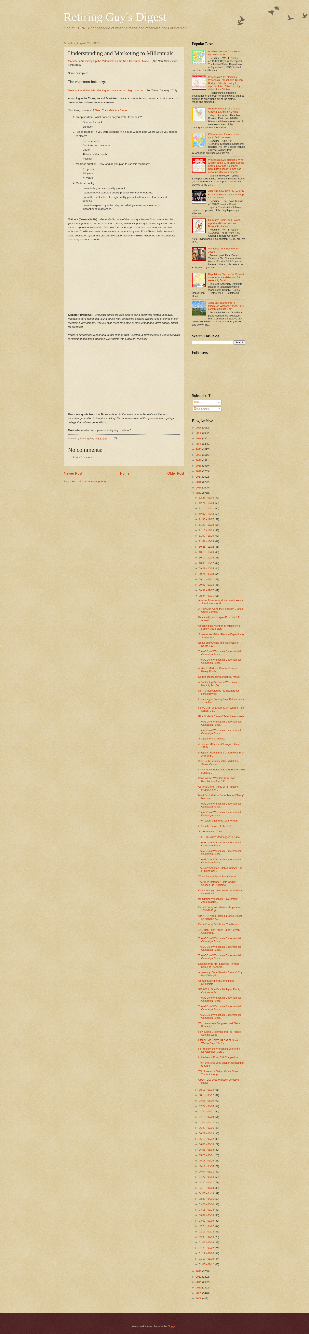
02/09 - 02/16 (206, 1237)
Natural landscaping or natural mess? (219, 676)
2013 (199, 1271)
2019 (199, 465)
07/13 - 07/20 (206, 1117)
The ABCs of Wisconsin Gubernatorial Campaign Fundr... (219, 653)
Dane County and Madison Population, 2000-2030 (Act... (220, 909)
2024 (199, 438)
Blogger (172, 1326)
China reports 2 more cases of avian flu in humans (225, 136)
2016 (199, 482)
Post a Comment (82, 457)
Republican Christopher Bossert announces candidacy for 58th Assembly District (226, 277)
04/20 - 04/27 (206, 1182)
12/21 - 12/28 (206, 502)
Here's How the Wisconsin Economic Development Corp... (219, 1050)
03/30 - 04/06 (206, 1198)
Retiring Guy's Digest (115, 16)
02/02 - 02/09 (206, 1242)
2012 (199, 1276)
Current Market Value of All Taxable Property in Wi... (218, 788)
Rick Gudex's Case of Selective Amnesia (221, 716)
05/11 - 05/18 (206, 1166)
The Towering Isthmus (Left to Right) (218, 820)
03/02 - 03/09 (206, 1220)
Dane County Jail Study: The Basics (218, 924)
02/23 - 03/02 (206, 1226)
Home (124, 473)
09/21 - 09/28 (206, 573)
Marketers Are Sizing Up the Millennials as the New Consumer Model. (109, 61)
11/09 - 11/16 (206, 535)
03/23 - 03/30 (206, 1204)
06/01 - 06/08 (206, 1149)
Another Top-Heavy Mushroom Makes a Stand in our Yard (220, 602)
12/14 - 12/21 (206, 508)
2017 (199, 476)
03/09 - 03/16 (206, 1215)
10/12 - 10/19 (206, 557)
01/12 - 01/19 (206, 1258)
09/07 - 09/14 (206, 584)
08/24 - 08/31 (206, 595)
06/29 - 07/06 (206, 1127)
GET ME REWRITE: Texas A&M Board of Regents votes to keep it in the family (226, 194)
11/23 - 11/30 (206, 524)
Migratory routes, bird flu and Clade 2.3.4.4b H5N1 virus (224, 110)
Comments (201, 408)
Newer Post (73, 473)
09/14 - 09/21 (206, 579)
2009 (199, 1293)
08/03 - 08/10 (206, 1100)
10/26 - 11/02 (206, 546)
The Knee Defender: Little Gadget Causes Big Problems (217, 883)
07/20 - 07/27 (206, 1111)
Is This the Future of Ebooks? (214, 826)
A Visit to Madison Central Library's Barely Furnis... (217, 670)
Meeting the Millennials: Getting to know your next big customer (105, 90)
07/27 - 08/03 (206, 1106)
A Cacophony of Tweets (211, 738)
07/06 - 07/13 (206, 1122)
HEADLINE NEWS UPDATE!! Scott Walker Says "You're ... (218, 1042)
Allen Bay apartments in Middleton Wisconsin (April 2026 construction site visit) (226, 305)
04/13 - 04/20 (206, 1188)
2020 (199, 460)
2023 (199, 443)
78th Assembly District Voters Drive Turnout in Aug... (218, 1073)
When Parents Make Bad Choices (217, 876)
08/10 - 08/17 (206, 1095)
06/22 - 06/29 (206, 1133)
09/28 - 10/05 (206, 568)
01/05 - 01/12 (206, 1264)
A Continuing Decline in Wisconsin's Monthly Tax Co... (218, 684)
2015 (199, 487)
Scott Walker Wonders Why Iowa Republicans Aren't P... (216, 779)
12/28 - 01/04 (206, 497)
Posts (199, 402)
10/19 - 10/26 (206, 552)
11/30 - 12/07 (206, 519)
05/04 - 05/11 (206, 1171)
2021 (199, 454)
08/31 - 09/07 (206, 590)
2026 (199, 427)
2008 (199, 1298)
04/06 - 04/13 (206, 1193)
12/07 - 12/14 (206, 514)
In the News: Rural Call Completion (218, 1057)
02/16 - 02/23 (206, 1231)
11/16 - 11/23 (206, 530)
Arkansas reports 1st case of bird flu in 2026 (224, 53)
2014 (199, 493)
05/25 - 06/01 (206, 1155)
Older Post (175, 473)
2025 (199, 432)
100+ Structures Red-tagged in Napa (219, 837)
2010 (199, 1287)
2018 (199, 471)
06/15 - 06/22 (206, 1138)
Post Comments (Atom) (92, 481)
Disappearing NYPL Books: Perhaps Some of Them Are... (218, 965)
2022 (199, 449)
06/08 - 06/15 (206, 1144)
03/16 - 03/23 (206, 1209)
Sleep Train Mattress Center (111, 110)
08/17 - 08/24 (206, 1089)
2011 (199, 1282)
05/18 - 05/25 (206, 1160)
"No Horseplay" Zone (210, 831)
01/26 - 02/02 (206, 1247)
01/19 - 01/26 (206, 1253)
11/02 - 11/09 (206, 541)
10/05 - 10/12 (206, 563)
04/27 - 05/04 (206, 1176)
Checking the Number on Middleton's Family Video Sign (219, 627)
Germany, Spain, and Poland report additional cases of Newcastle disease (224, 223)
